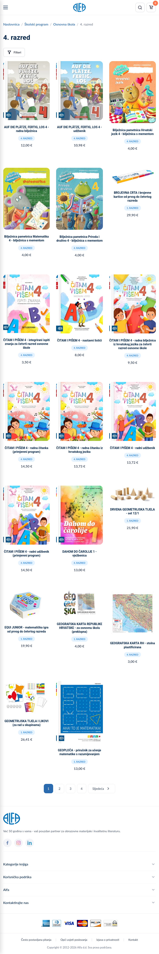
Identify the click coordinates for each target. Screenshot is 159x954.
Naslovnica (11, 24)
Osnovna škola (64, 24)
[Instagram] (18, 843)
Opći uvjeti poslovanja (74, 939)
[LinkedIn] (29, 843)
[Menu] (5, 7)
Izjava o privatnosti (108, 939)
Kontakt (133, 939)
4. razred (26, 138)
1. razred (132, 208)
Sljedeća (101, 788)
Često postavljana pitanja (36, 939)
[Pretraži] (140, 7)
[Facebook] (7, 843)
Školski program (36, 24)
